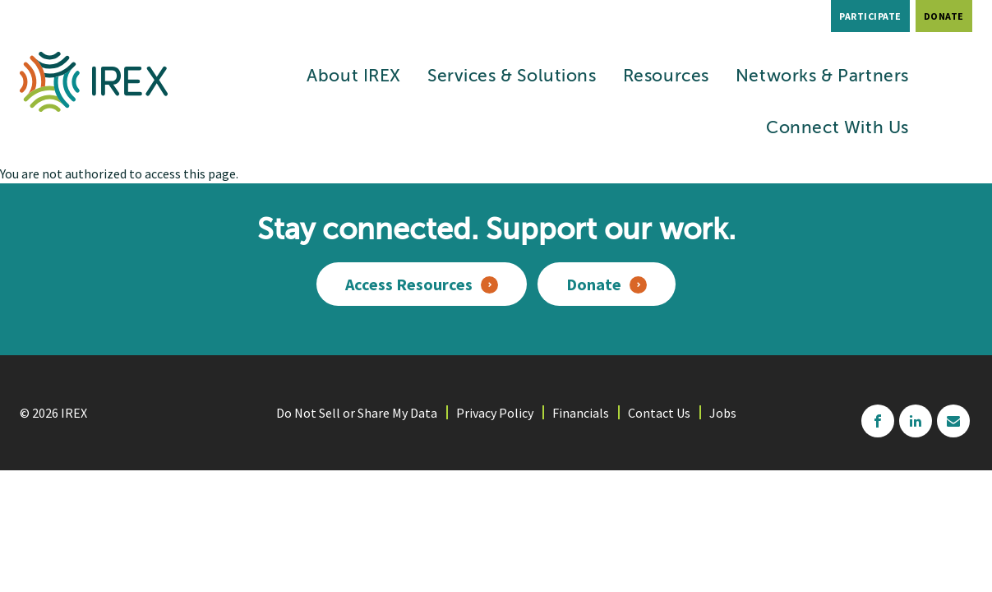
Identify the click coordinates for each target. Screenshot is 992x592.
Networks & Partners (822, 77)
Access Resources (409, 284)
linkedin (915, 421)
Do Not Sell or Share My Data (356, 413)
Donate (944, 16)
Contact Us (659, 413)
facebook (877, 421)
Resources (666, 77)
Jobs (722, 413)
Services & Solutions (512, 77)
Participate (870, 16)
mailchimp (953, 421)
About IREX (354, 77)
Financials (580, 413)
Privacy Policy (494, 413)
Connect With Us (837, 128)
